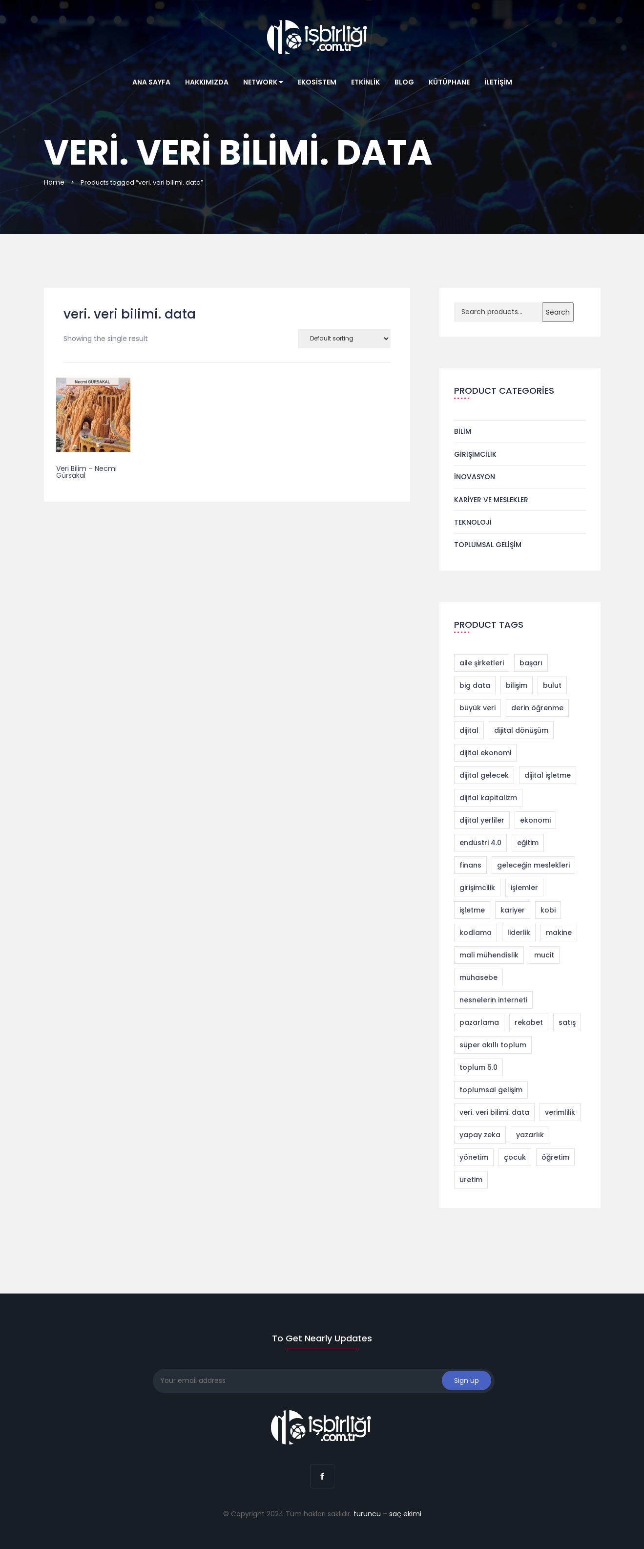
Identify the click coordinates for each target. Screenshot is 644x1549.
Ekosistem (317, 82)
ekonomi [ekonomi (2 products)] (535, 820)
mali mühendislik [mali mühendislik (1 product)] (489, 955)
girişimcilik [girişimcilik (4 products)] (477, 887)
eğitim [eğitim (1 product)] (528, 843)
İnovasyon (474, 477)
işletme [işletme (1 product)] (472, 910)
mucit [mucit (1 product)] (544, 955)
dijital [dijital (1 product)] (468, 730)
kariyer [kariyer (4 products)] (512, 910)
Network (263, 82)
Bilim (462, 431)
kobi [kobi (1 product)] (548, 910)
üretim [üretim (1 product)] (470, 1180)
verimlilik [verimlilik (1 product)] (560, 1112)
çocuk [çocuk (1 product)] (515, 1157)
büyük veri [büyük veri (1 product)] (477, 708)
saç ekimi (405, 1514)
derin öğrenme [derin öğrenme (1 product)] (537, 708)
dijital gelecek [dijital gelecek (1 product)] (484, 775)
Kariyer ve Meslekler (491, 500)
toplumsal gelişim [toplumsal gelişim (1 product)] (490, 1090)
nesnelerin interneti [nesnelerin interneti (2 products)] (493, 1000)
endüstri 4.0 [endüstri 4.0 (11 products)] (480, 843)
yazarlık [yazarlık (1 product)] (530, 1135)
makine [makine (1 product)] (559, 932)
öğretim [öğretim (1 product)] (555, 1157)
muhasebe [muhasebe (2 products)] (478, 977)
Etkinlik (365, 82)
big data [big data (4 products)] (474, 685)
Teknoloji (473, 522)
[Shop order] (344, 338)
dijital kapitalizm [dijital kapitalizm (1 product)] (488, 798)
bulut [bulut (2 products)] (552, 685)
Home (54, 182)
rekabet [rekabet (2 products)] (529, 1022)
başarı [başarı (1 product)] (530, 663)
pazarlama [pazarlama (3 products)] (479, 1022)
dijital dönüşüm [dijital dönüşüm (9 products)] (521, 730)
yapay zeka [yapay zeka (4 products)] (479, 1135)
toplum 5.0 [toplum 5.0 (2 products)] (478, 1067)
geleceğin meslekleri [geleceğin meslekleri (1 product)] (533, 865)
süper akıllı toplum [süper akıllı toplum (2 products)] (492, 1045)
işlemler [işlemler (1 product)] (524, 887)
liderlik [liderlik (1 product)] (518, 932)
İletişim (498, 82)
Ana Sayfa (151, 82)
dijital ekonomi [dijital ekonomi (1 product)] (485, 753)
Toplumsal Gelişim (487, 545)
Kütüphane (449, 82)
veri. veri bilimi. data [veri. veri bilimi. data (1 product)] (494, 1112)
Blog (404, 82)
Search (558, 312)
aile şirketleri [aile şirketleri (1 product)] (481, 663)
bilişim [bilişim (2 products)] (516, 685)
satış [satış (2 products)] (567, 1022)
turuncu (367, 1514)
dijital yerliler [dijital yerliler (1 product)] (481, 820)
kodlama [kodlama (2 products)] (475, 932)
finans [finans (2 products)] (470, 865)
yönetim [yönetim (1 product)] (473, 1157)
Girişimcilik (475, 454)
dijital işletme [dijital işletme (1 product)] (547, 775)
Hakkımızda (207, 82)
